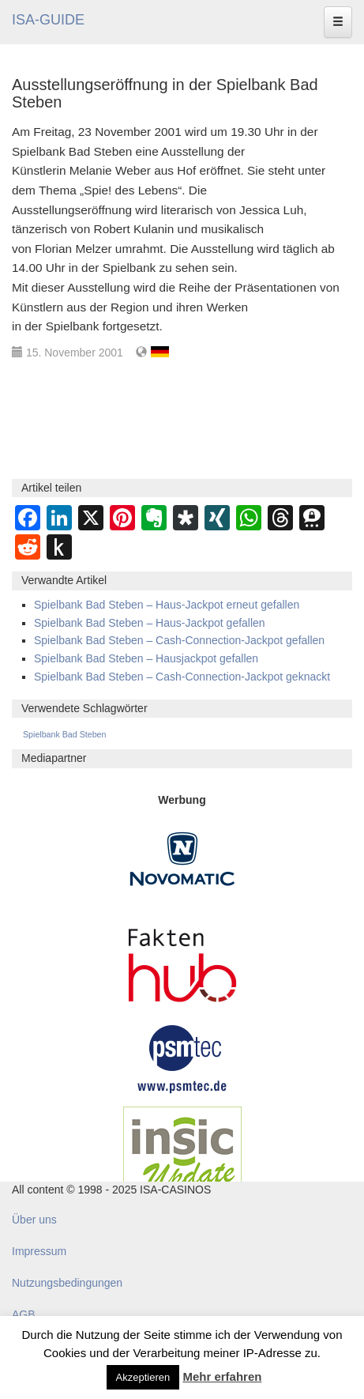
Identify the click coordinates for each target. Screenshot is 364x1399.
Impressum (39, 1251)
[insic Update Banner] (182, 1152)
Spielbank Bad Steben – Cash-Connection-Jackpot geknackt (182, 676)
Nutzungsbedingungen (67, 1282)
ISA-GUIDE (48, 20)
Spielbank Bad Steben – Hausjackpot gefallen (146, 658)
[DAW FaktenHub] (182, 960)
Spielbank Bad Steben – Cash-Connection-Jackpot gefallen (179, 640)
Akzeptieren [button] (143, 1377)
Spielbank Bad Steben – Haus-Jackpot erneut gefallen (166, 604)
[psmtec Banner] (182, 1056)
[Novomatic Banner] (182, 857)
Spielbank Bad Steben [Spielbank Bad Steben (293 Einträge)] (64, 734)
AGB (24, 1314)
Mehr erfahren (221, 1376)
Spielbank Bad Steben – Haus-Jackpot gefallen (149, 623)
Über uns (34, 1219)
